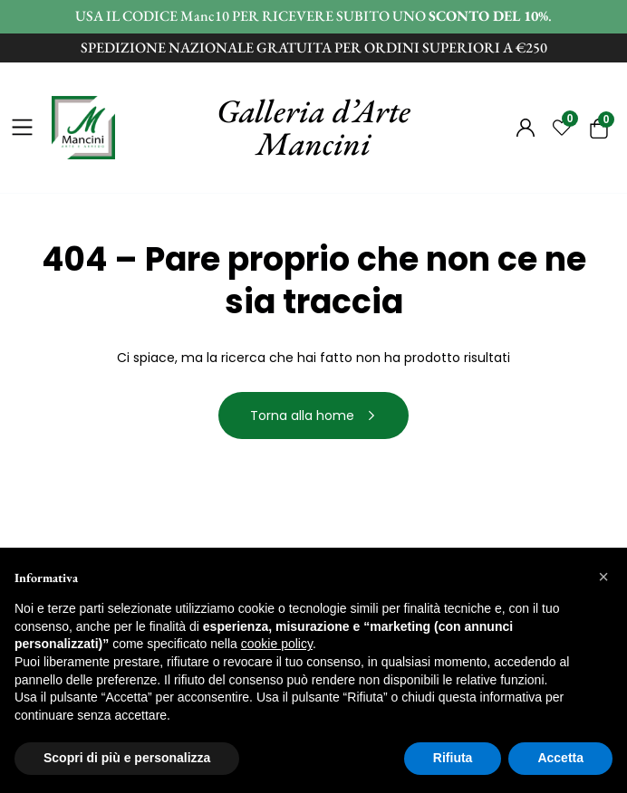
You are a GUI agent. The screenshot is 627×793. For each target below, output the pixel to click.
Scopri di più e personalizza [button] (126, 757)
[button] (603, 576)
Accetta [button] (560, 757)
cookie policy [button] (277, 643)
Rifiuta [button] (453, 757)
